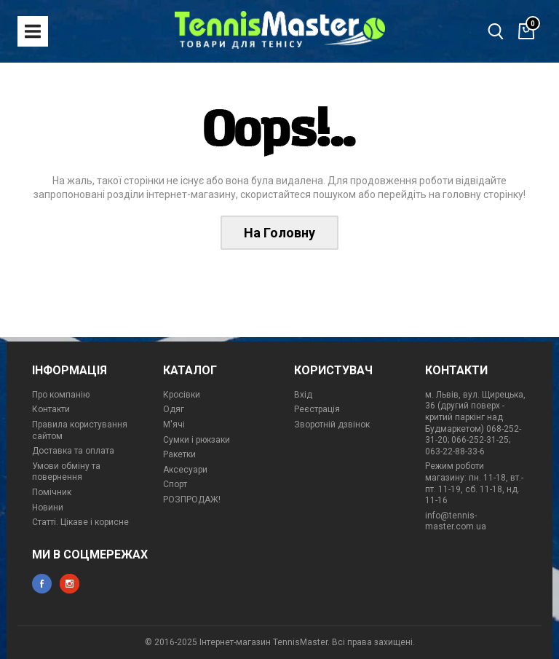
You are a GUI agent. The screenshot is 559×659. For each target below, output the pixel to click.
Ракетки (179, 454)
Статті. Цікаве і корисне (80, 522)
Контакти (51, 409)
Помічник (51, 492)
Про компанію (61, 395)
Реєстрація (317, 409)
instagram (69, 583)
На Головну (279, 232)
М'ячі (174, 424)
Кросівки (181, 395)
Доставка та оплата (73, 451)
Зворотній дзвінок (332, 424)
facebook (42, 583)
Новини (47, 507)
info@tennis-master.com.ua (455, 521)
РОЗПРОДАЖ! (192, 499)
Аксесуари (185, 470)
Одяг (173, 409)
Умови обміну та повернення (66, 472)
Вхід (303, 395)
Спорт (175, 484)
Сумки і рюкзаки (196, 440)
